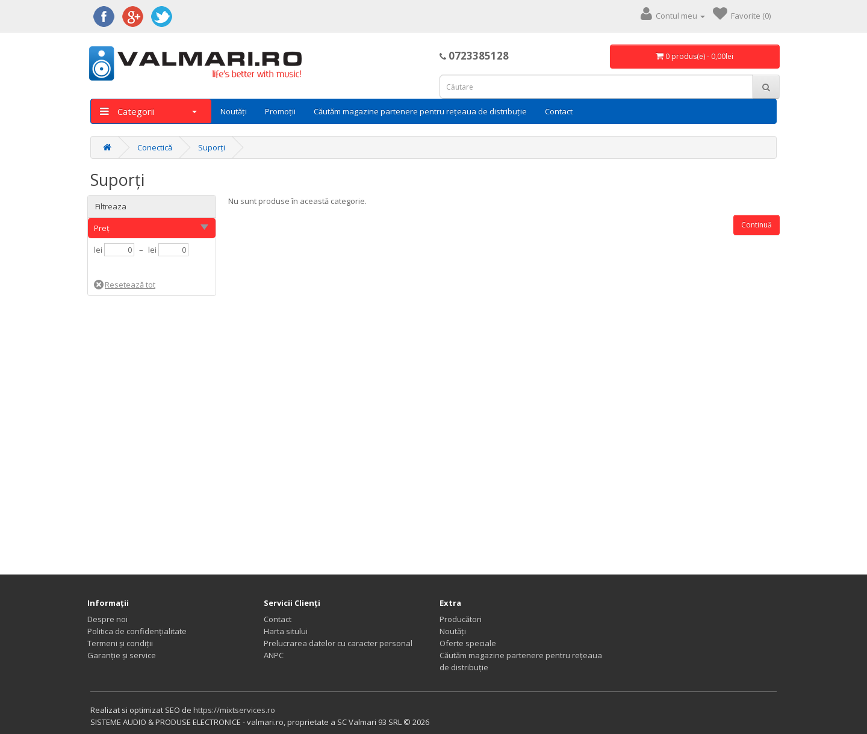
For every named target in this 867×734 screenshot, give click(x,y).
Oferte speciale (468, 643)
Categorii (148, 111)
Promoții (280, 111)
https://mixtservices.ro (234, 710)
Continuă (756, 225)
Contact (559, 111)
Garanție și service (121, 655)
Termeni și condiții (120, 643)
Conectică (154, 147)
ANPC (274, 655)
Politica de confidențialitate (137, 631)
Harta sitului (286, 631)
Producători (461, 619)
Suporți (211, 147)
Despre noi (107, 619)
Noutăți (233, 111)
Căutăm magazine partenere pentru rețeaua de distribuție (420, 111)
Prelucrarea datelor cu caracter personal (338, 643)
